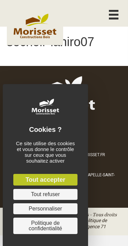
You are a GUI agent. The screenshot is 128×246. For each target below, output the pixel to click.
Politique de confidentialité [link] (45, 225)
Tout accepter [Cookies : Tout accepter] (46, 179)
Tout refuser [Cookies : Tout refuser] (45, 194)
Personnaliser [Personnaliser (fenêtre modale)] (45, 208)
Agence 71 (95, 226)
